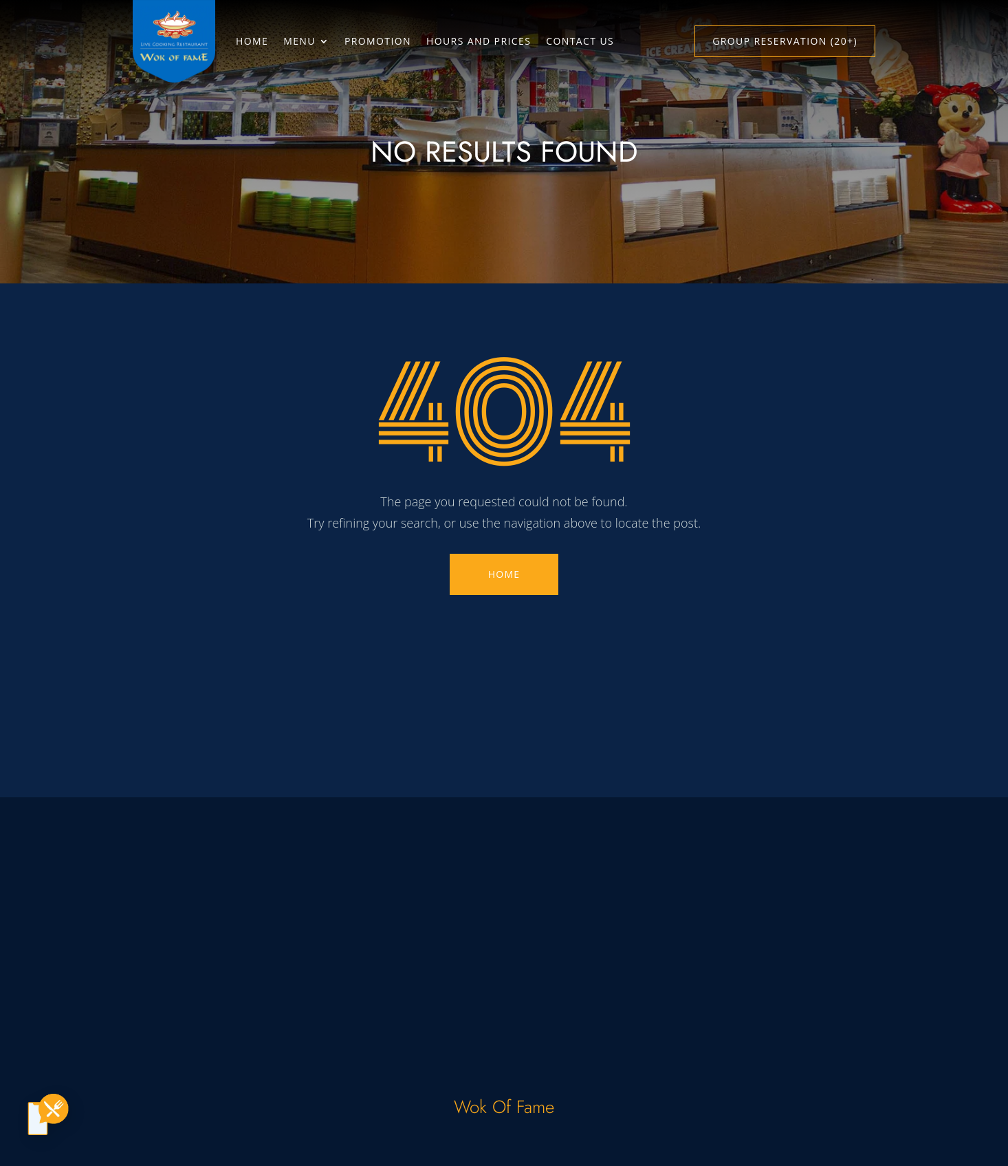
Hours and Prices (478, 40)
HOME (504, 574)
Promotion (377, 40)
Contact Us (580, 40)
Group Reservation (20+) (784, 40)
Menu (299, 40)
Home (252, 40)
